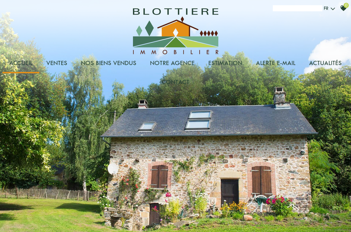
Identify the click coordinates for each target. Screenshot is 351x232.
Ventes (56, 63)
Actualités (325, 63)
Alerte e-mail (275, 63)
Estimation (225, 63)
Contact (175, 82)
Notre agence (172, 63)
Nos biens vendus (108, 63)
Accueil (20, 63)
